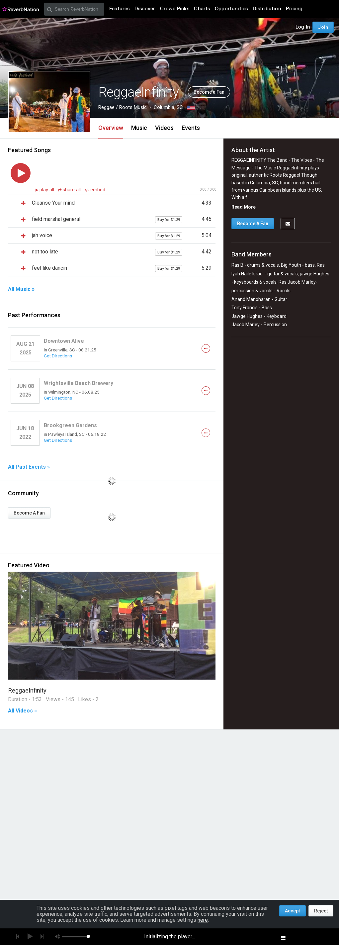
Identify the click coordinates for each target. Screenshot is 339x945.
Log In (303, 27)
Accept (292, 910)
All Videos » (22, 711)
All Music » (21, 289)
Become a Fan (209, 92)
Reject (321, 910)
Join (323, 27)
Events (191, 127)
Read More (243, 207)
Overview (110, 127)
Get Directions (58, 355)
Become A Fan (29, 513)
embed (95, 190)
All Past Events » (29, 467)
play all (47, 190)
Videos (164, 127)
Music (139, 127)
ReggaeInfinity (27, 690)
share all (70, 190)
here (203, 920)
